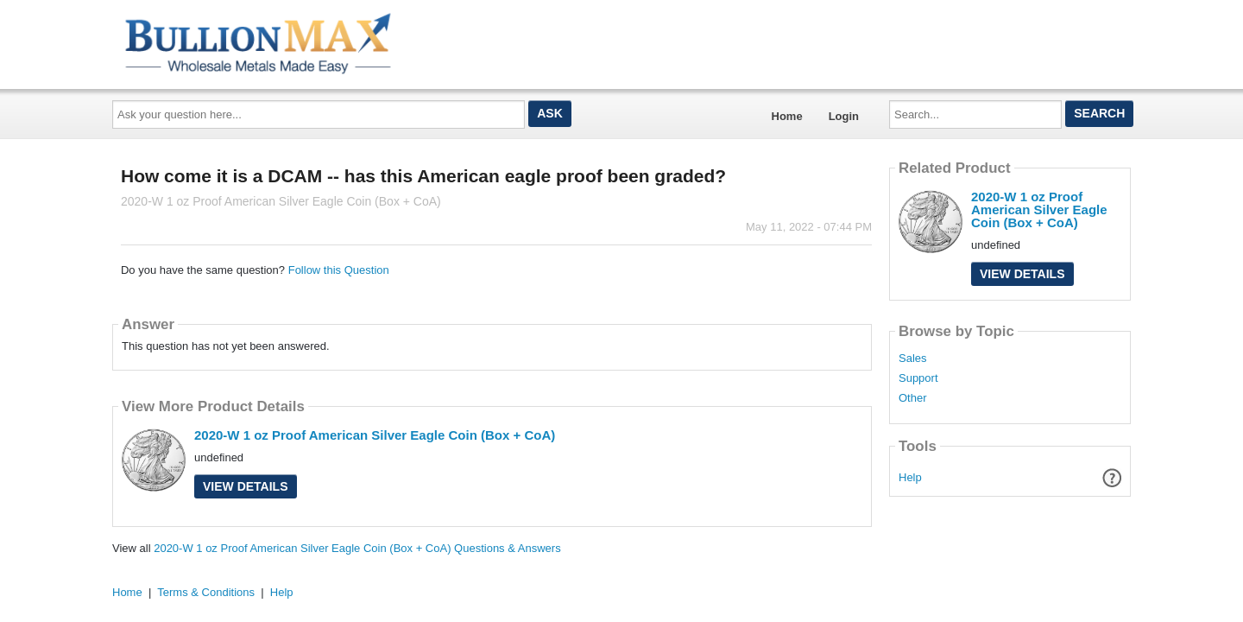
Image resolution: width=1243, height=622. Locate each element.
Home (787, 116)
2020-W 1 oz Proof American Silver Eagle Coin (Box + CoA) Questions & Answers (357, 548)
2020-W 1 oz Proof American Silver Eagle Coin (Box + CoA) (374, 435)
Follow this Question (338, 269)
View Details (245, 486)
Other (913, 398)
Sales (913, 358)
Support (918, 378)
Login (844, 116)
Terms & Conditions (206, 592)
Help (910, 477)
